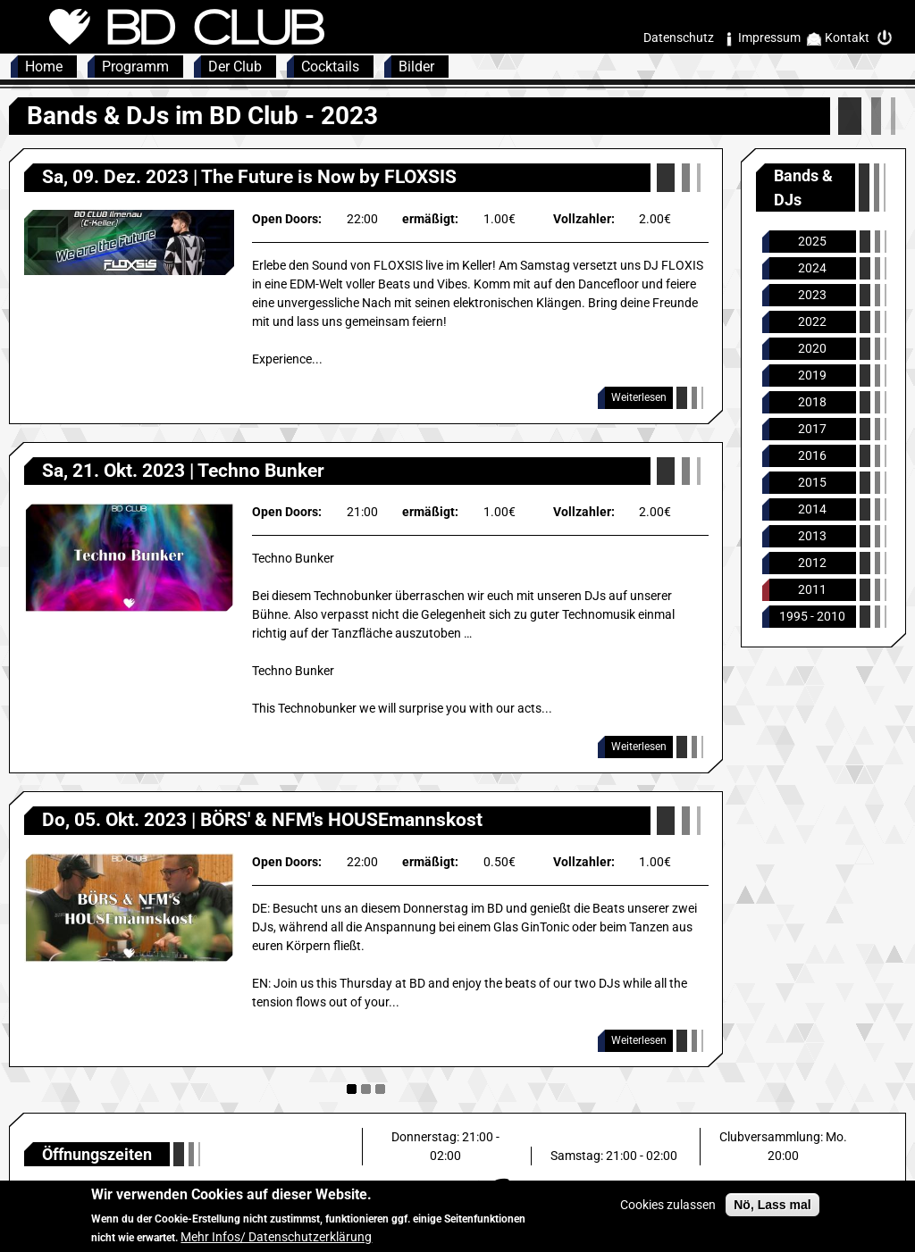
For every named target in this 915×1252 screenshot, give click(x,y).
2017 (812, 429)
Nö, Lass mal (772, 1211)
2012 (812, 562)
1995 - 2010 (812, 616)
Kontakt (847, 37)
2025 (812, 241)
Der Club (235, 66)
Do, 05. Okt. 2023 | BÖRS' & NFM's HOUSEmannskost (262, 819)
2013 (812, 536)
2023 (812, 295)
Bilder (416, 66)
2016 (812, 455)
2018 (812, 402)
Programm (135, 66)
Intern (889, 38)
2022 (812, 321)
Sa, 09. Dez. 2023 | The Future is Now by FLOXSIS (249, 177)
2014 (812, 509)
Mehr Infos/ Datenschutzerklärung (276, 1243)
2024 (812, 268)
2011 (812, 589)
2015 (812, 482)
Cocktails (330, 66)
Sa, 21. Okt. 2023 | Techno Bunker (183, 470)
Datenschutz (678, 37)
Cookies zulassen (668, 1211)
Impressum (769, 37)
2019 (812, 375)
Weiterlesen (639, 397)
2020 (812, 348)
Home (44, 66)
